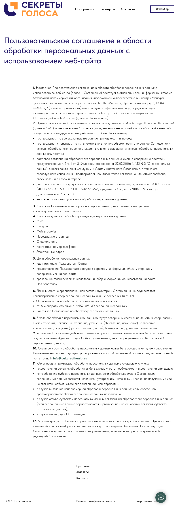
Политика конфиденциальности (95, 501)
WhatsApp (162, 9)
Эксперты (107, 9)
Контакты (127, 9)
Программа (84, 9)
